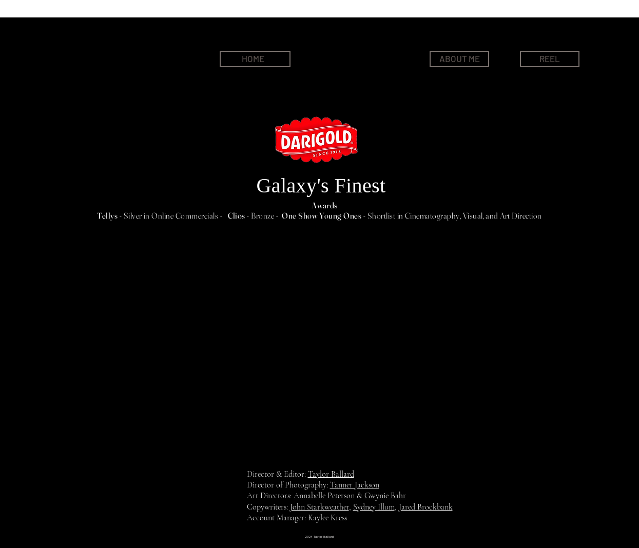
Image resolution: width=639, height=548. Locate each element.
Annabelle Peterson (324, 496)
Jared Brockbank (426, 507)
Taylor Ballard (331, 474)
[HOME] (255, 59)
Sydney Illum (374, 507)
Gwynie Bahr (385, 496)
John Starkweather (319, 507)
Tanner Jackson (354, 485)
